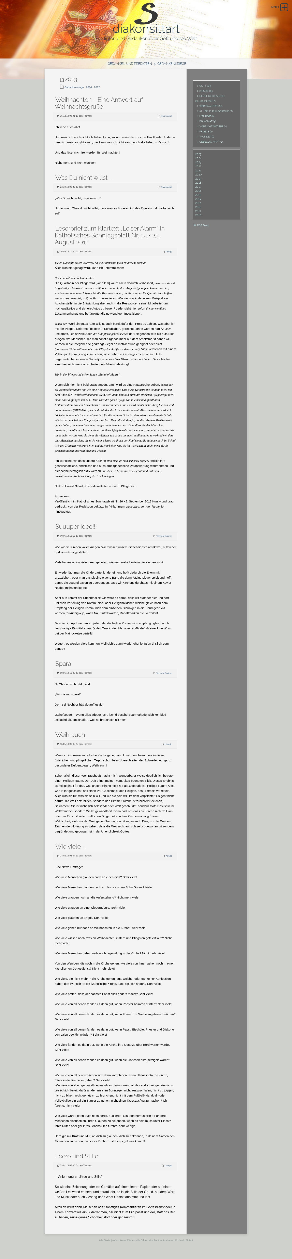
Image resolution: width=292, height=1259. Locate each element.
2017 (198, 189)
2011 (198, 213)
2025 (198, 156)
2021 (198, 172)
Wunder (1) (206, 139)
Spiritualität (166, 118)
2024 (198, 160)
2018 (198, 185)
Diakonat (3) (207, 123)
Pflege (169, 254)
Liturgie (168, 746)
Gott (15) (205, 88)
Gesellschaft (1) (211, 144)
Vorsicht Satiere (164, 538)
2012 (97, 89)
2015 (198, 197)
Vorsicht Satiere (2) (213, 128)
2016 (198, 193)
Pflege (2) (206, 133)
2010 (198, 217)
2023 (198, 164)
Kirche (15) (206, 93)
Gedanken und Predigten (129, 66)
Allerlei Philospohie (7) (216, 113)
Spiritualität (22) (210, 108)
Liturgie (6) (206, 118)
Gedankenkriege (173, 66)
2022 (198, 168)
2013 (198, 205)
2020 (198, 177)
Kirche (169, 858)
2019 (198, 181)
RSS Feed (202, 227)
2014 (89, 89)
